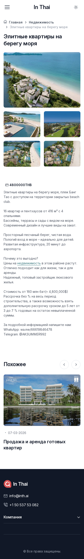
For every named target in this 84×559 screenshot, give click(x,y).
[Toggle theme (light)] (75, 7)
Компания (13, 517)
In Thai (42, 7)
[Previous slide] (64, 364)
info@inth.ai (18, 496)
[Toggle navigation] (7, 7)
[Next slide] (75, 364)
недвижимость (29, 263)
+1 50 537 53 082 (24, 505)
